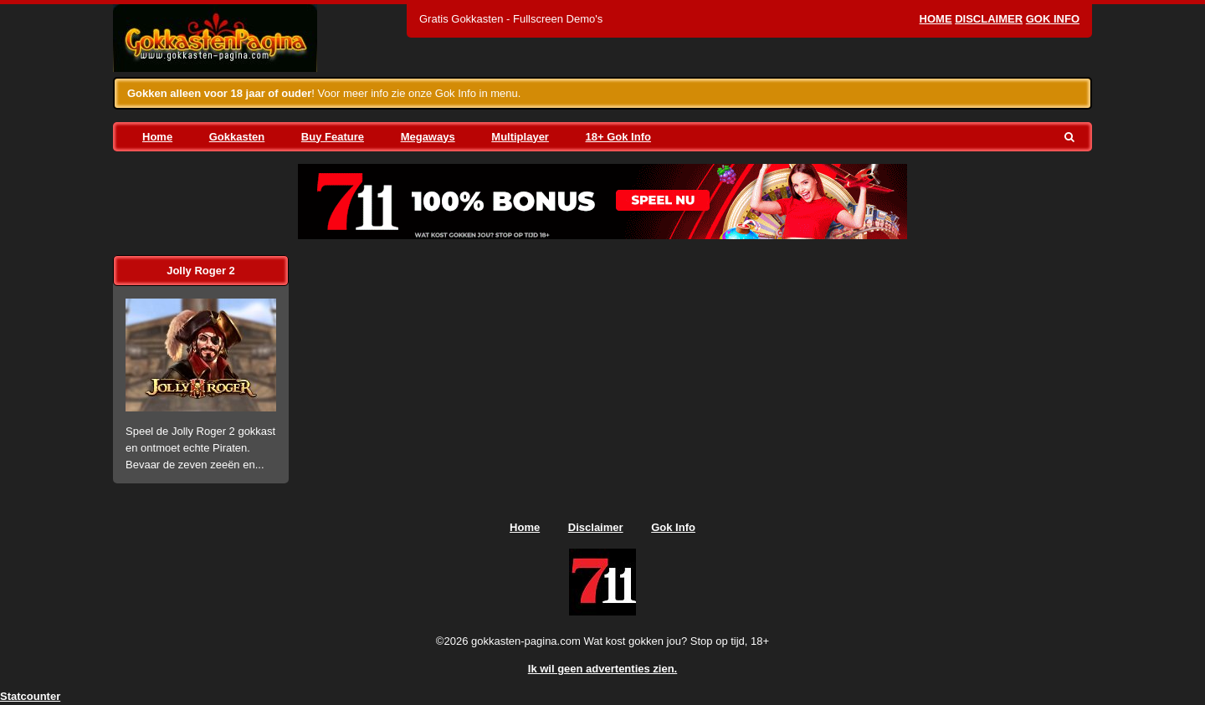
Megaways (428, 136)
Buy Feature (332, 136)
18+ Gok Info (618, 136)
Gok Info (1052, 19)
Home (936, 19)
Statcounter (30, 696)
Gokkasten (236, 136)
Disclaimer (989, 19)
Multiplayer (520, 136)
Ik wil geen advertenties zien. (602, 668)
